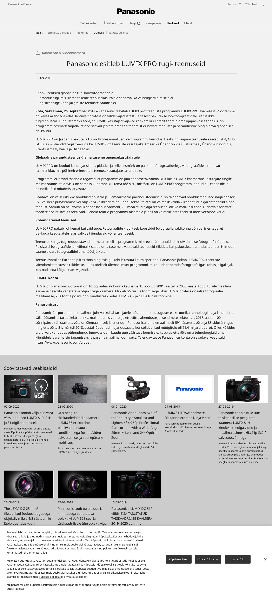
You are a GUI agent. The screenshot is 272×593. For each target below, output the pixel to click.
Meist (38, 32)
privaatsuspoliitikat (75, 578)
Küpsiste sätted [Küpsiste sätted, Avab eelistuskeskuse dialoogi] (178, 561)
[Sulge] (265, 561)
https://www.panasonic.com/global (62, 342)
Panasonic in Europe (20, 4)
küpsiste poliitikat (50, 578)
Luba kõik (238, 561)
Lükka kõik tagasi (208, 561)
